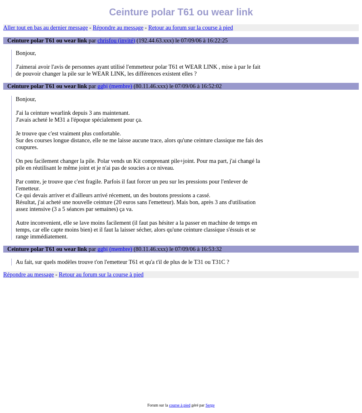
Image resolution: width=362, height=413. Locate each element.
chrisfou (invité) (116, 40)
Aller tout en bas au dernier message (45, 27)
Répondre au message (118, 27)
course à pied (179, 405)
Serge (210, 405)
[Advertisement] (181, 340)
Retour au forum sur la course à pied (190, 27)
